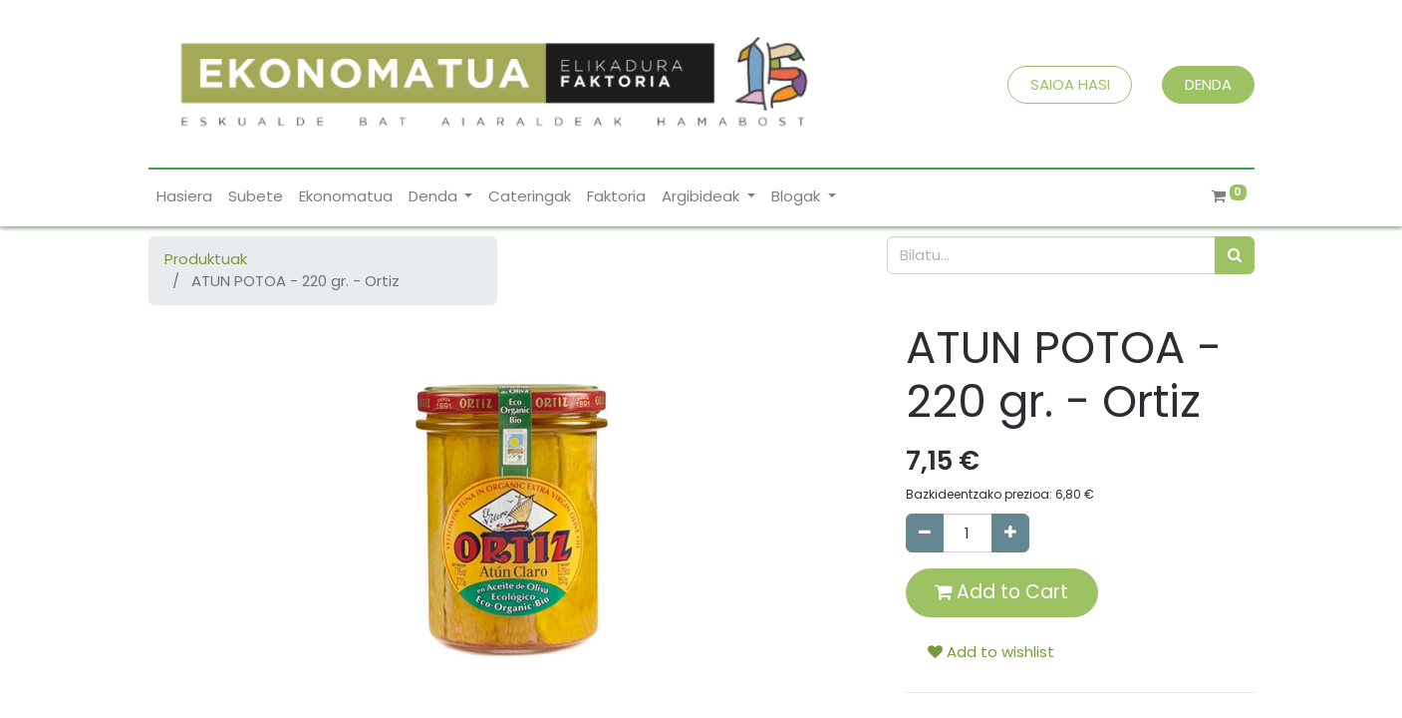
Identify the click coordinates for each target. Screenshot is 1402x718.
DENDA (1208, 84)
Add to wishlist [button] (991, 651)
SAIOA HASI (1070, 84)
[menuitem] (184, 197)
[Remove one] (925, 533)
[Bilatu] (1235, 255)
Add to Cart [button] (1001, 591)
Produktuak (205, 258)
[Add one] (1010, 533)
